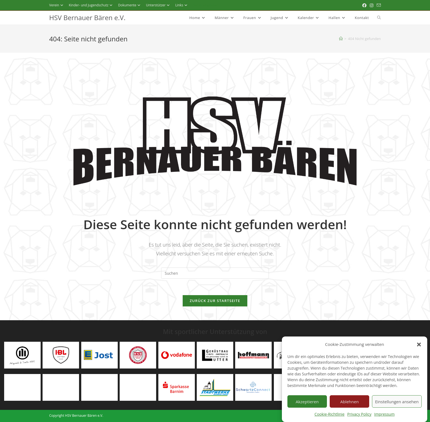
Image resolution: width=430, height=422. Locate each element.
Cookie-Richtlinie (329, 418)
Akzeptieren (307, 405)
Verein (57, 5)
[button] (419, 348)
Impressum (384, 418)
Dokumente (130, 5)
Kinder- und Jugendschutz (91, 5)
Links (182, 5)
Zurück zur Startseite (215, 300)
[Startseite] (341, 38)
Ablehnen (349, 405)
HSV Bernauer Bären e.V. (87, 17)
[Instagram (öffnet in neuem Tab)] (371, 5)
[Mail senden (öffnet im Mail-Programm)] (378, 5)
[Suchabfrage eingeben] (215, 273)
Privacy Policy (359, 418)
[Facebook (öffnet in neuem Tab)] (364, 5)
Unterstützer (158, 5)
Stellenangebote (205, 5)
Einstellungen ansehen (397, 405)
